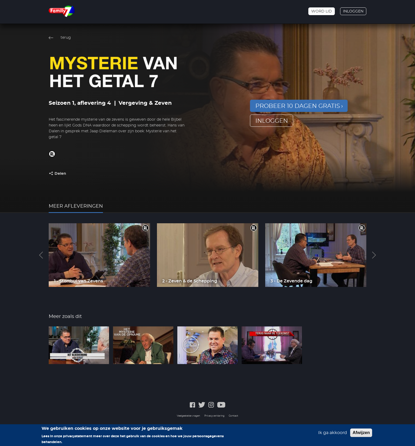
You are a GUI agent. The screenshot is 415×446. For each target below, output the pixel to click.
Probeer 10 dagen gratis (297, 106)
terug (66, 38)
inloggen (271, 121)
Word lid (321, 11)
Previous (41, 255)
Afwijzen (361, 434)
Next (374, 255)
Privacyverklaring (214, 416)
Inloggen (353, 11)
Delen (60, 174)
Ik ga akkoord (332, 434)
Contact (233, 416)
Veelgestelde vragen (188, 416)
